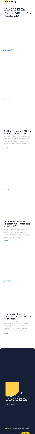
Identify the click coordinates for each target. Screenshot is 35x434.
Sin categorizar (8, 50)
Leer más (5, 148)
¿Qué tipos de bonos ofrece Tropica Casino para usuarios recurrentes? (17, 316)
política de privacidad (23, 431)
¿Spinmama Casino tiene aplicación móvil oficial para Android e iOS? (16, 224)
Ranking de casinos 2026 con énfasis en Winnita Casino (17, 132)
